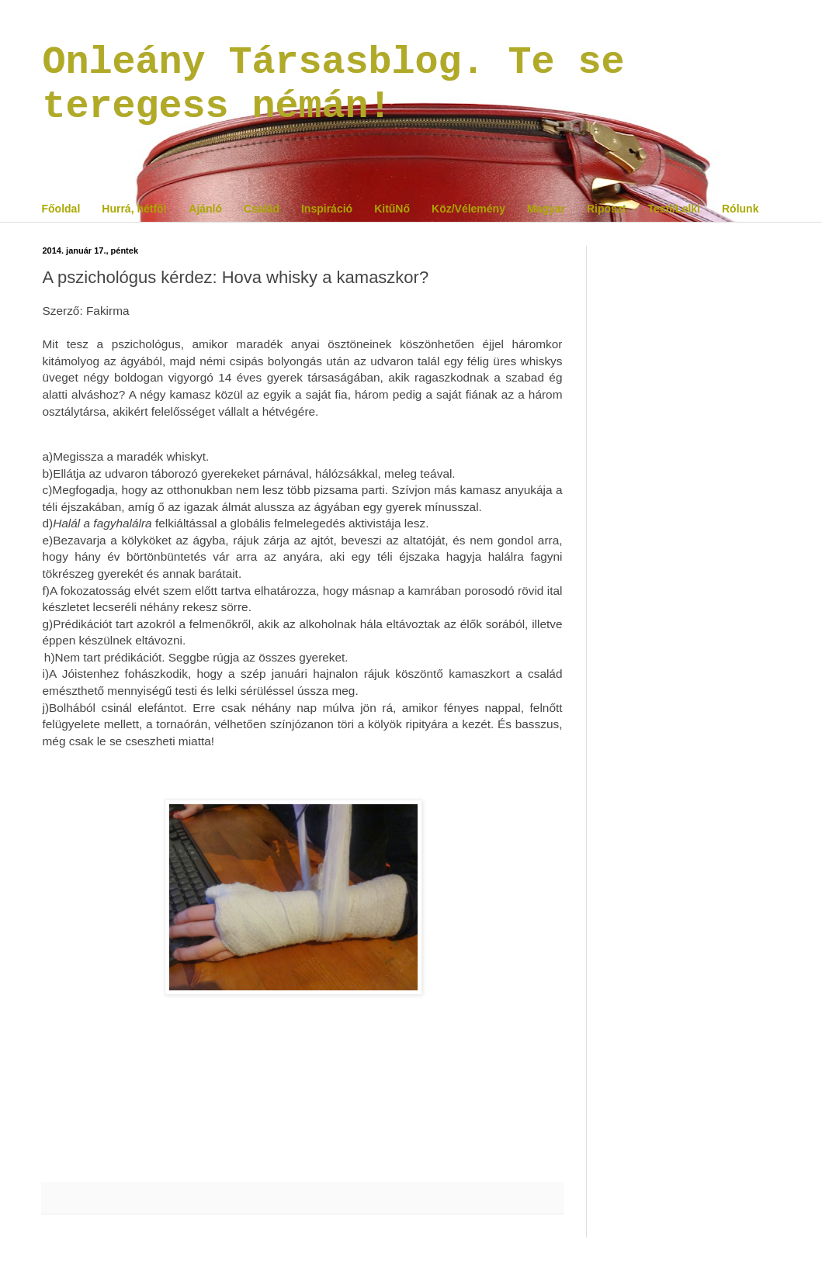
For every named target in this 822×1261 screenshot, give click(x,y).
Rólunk (740, 208)
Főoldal (61, 208)
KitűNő (392, 208)
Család (261, 208)
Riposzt (606, 208)
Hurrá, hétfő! (134, 208)
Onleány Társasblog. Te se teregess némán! (334, 84)
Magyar (546, 208)
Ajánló (205, 208)
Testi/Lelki (674, 208)
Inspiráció (326, 208)
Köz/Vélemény (468, 208)
